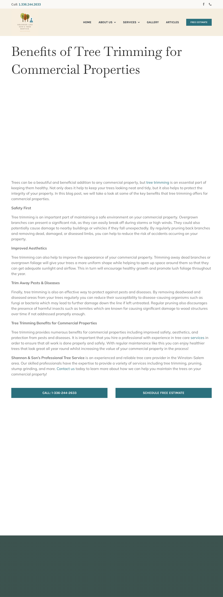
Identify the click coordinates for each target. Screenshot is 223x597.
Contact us (66, 368)
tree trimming (157, 182)
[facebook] (203, 4)
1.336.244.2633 (30, 4)
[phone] (210, 4)
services (197, 337)
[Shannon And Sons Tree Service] (25, 10)
